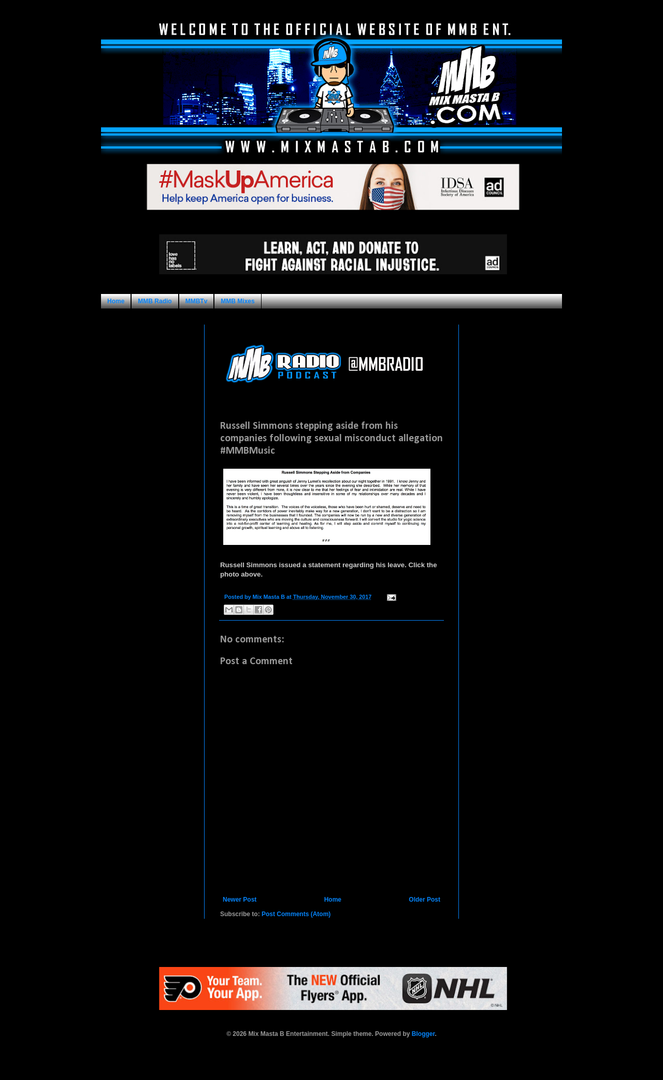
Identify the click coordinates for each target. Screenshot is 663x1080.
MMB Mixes (237, 301)
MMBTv (196, 301)
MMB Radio (154, 301)
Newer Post (239, 899)
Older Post (424, 899)
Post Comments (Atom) (296, 914)
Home (115, 301)
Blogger (423, 1033)
